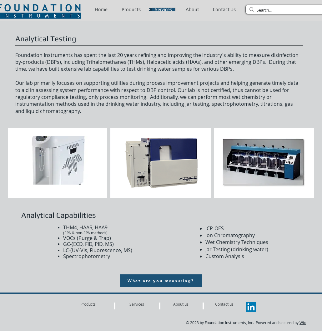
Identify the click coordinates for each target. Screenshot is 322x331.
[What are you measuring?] (161, 280)
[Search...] (286, 10)
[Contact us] (224, 304)
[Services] (137, 304)
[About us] (181, 304)
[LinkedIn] (251, 307)
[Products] (88, 304)
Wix (302, 322)
